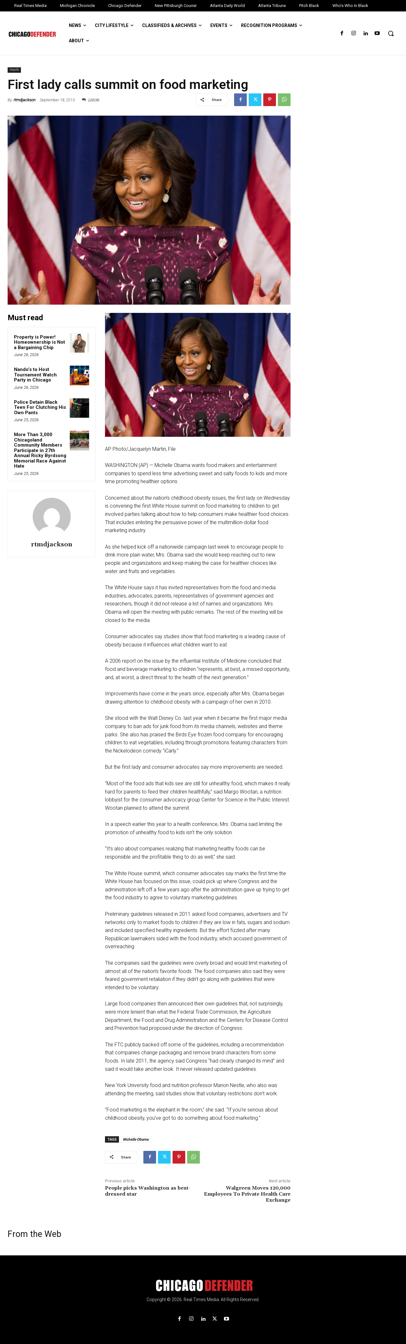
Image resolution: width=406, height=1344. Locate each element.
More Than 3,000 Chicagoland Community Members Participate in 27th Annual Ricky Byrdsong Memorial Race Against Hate (40, 450)
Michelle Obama (135, 1139)
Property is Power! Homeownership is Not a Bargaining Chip (39, 342)
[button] (390, 33)
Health (14, 70)
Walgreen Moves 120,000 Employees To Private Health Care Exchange (247, 1194)
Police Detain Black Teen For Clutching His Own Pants (40, 407)
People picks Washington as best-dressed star (147, 1191)
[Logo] (203, 1285)
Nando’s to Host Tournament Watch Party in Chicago (35, 375)
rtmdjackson (25, 100)
